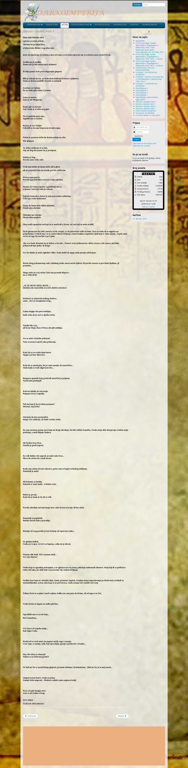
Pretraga (137, 5)
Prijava (136, 139)
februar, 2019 (141, 219)
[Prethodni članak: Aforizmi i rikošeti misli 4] (30, 716)
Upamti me (139, 136)
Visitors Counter (148, 206)
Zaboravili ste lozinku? (141, 145)
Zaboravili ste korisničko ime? (144, 143)
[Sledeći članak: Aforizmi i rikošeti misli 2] (122, 716)
